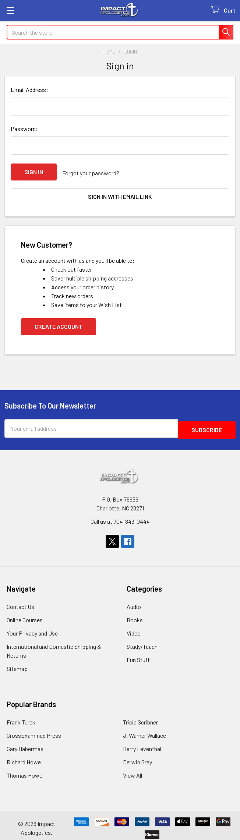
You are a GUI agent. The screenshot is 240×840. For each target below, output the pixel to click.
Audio (134, 601)
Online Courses (25, 614)
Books (135, 614)
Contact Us (20, 601)
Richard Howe (24, 756)
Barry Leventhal (142, 743)
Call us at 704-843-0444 (120, 515)
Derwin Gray (137, 756)
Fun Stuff (138, 654)
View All (132, 769)
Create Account (58, 322)
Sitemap (17, 663)
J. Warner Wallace (144, 729)
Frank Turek (21, 716)
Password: (24, 128)
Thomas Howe (24, 769)
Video (134, 627)
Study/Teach (142, 640)
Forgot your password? (90, 171)
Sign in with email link (120, 194)
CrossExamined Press (34, 729)
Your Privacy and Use (32, 627)
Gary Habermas (25, 743)
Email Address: (29, 89)
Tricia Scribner (140, 716)
